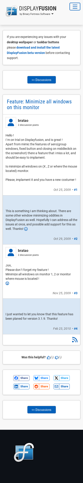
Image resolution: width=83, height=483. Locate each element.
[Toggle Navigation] (74, 6)
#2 (75, 239)
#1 (75, 189)
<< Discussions (41, 80)
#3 (75, 293)
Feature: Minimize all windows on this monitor (39, 104)
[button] (29, 11)
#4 (75, 328)
